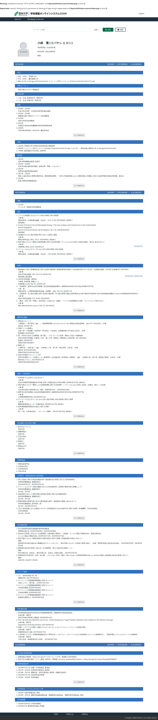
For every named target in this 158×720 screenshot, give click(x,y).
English (141, 13)
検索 (108, 30)
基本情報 (110, 64)
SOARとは (69, 714)
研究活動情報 (122, 64)
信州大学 (18, 19)
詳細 (120, 30)
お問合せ (85, 714)
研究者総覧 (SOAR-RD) (35, 19)
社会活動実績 (136, 64)
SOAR (56, 714)
